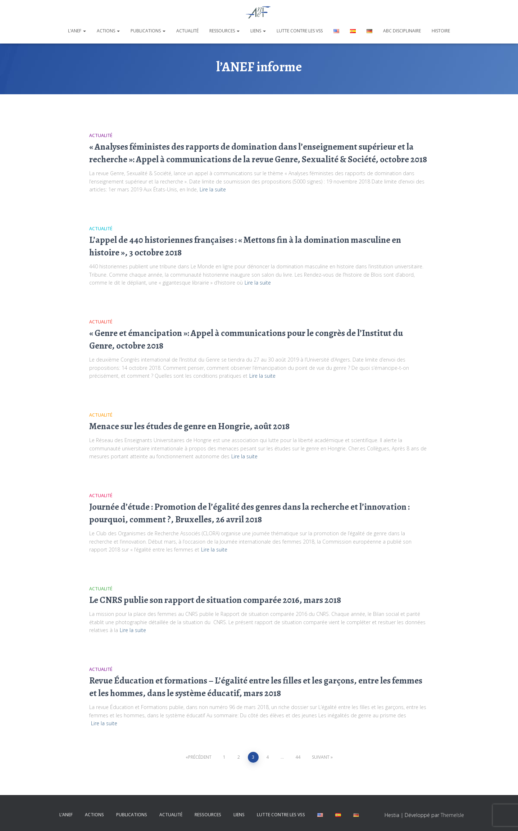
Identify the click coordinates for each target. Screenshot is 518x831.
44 (297, 757)
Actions (108, 31)
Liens (258, 31)
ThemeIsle (452, 815)
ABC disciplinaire (402, 31)
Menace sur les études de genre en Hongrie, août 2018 (189, 426)
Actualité (187, 31)
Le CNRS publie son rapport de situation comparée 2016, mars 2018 (215, 600)
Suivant (321, 757)
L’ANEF (77, 31)
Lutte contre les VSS (300, 31)
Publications (148, 31)
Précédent (200, 757)
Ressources (224, 31)
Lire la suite (213, 189)
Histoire (441, 31)
